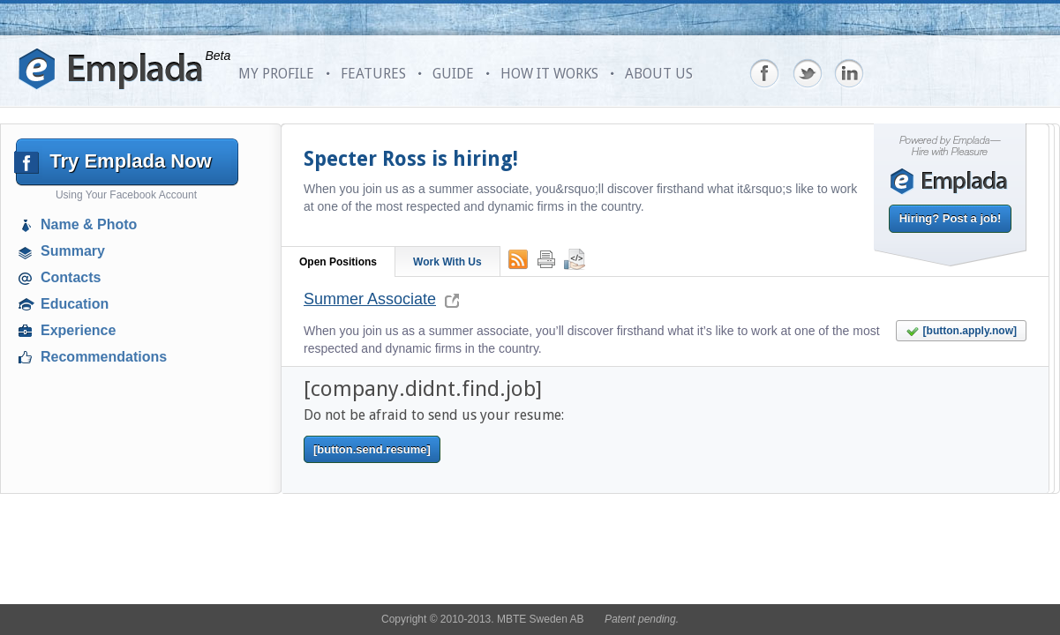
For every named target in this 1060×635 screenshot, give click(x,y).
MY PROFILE (276, 73)
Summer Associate (370, 299)
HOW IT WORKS (549, 73)
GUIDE (453, 73)
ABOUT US (659, 73)
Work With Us (447, 262)
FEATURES (373, 73)
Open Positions (338, 262)
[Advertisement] (129, 498)
